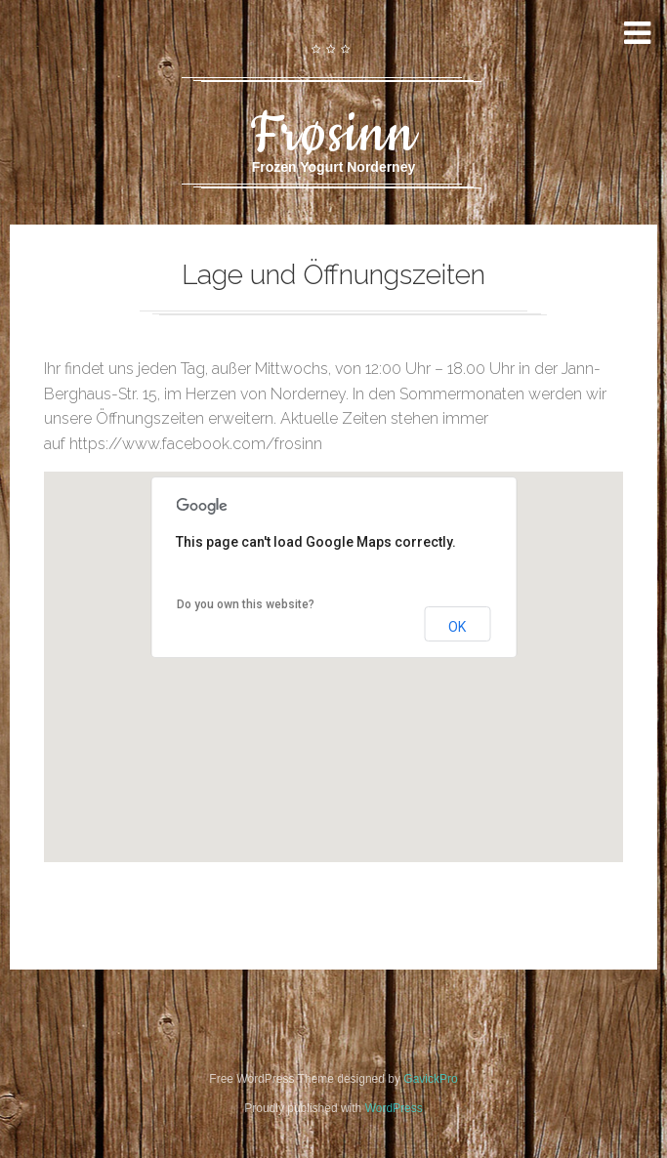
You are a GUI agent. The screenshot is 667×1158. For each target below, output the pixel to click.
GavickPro (430, 1079)
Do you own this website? (245, 604)
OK (457, 627)
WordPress (394, 1108)
